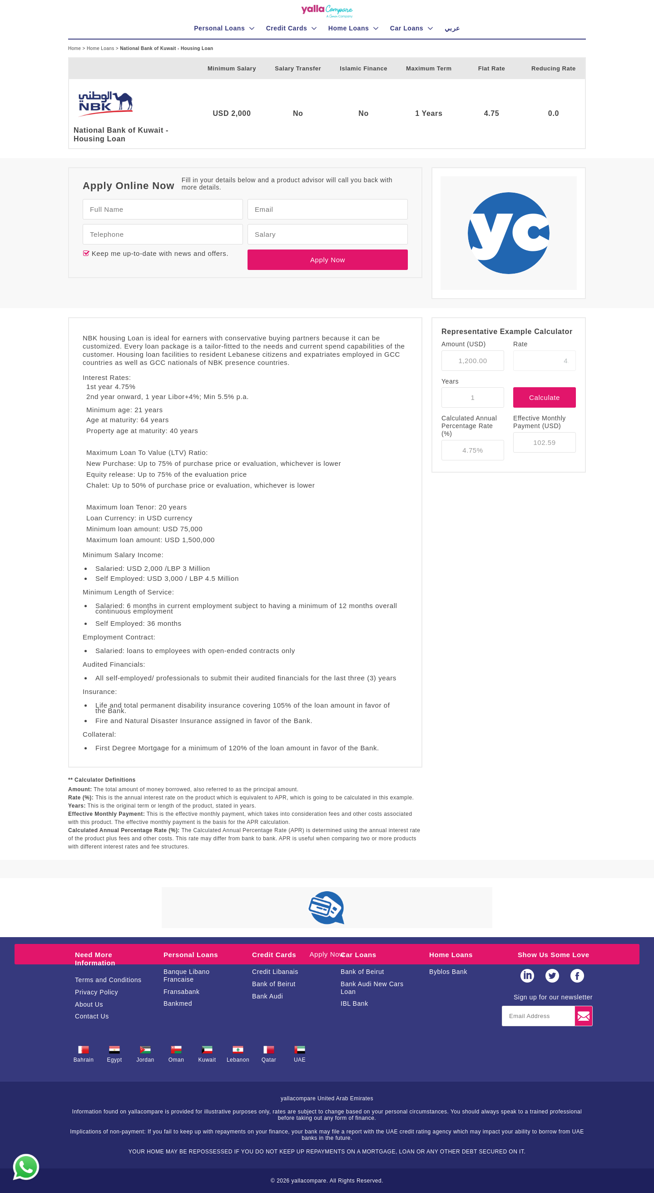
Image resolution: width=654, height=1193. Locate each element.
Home (75, 48)
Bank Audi (267, 996)
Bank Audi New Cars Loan (372, 987)
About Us (89, 1004)
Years (450, 381)
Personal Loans (191, 954)
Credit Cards (274, 954)
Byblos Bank (448, 971)
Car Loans (359, 954)
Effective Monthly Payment (539, 421)
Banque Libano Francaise (186, 975)
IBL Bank (354, 1003)
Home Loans (101, 48)
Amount (463, 344)
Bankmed (178, 1003)
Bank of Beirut (274, 984)
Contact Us (92, 1016)
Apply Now (327, 260)
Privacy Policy (96, 992)
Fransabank (182, 991)
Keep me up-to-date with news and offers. (158, 253)
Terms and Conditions (108, 979)
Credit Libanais (275, 971)
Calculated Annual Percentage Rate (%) (469, 425)
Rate (520, 344)
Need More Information (95, 959)
